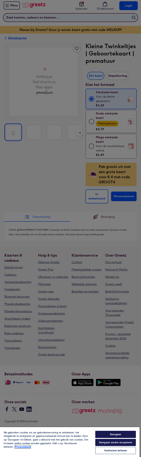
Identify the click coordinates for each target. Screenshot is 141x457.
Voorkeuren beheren (115, 450)
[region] (70, 442)
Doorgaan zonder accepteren (115, 442)
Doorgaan (115, 434)
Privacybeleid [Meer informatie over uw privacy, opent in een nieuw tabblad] (22, 446)
